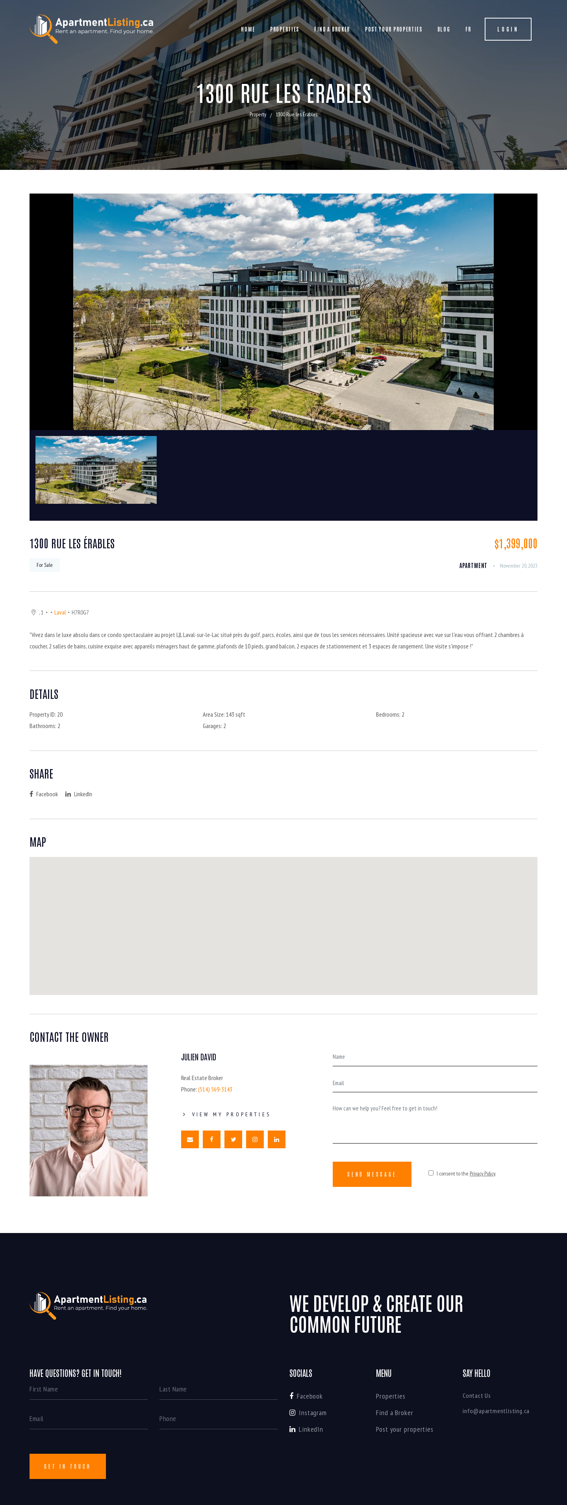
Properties (284, 29)
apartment (474, 565)
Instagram (308, 1412)
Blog (443, 29)
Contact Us (477, 1395)
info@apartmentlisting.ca (496, 1411)
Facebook (44, 794)
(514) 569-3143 (215, 1089)
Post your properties (393, 29)
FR (468, 29)
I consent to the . (462, 1173)
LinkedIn (78, 794)
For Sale (45, 564)
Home (248, 29)
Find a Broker (332, 29)
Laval (60, 612)
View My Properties (226, 1114)
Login (508, 29)
